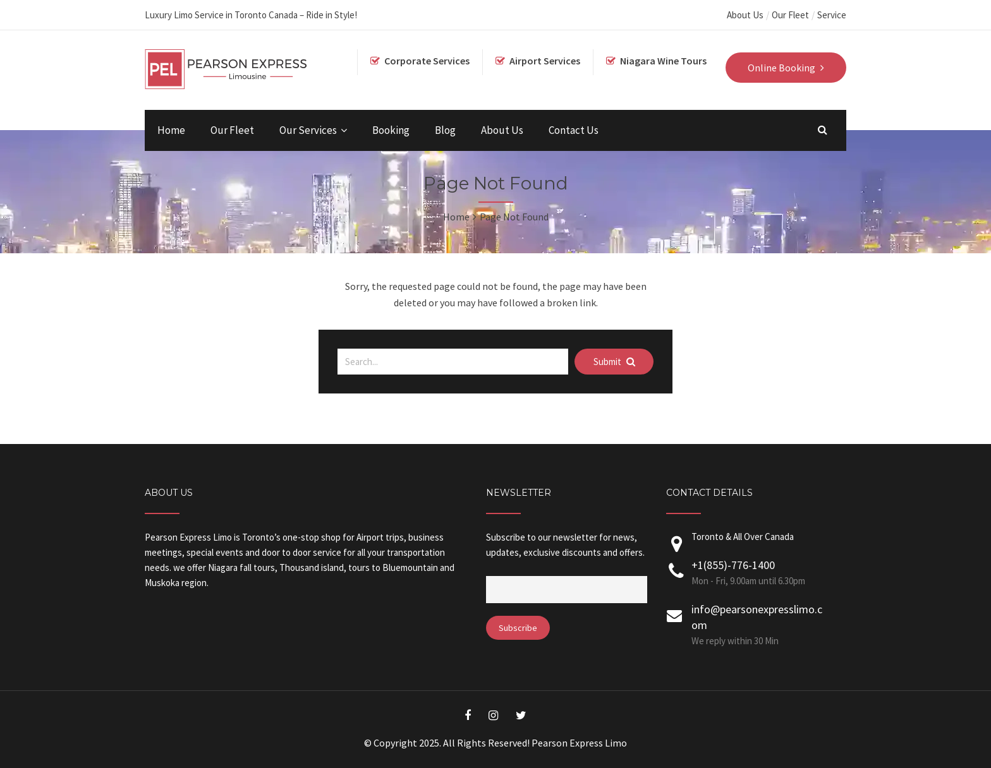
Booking (391, 130)
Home (171, 130)
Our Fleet (790, 15)
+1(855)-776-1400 (733, 565)
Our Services (308, 130)
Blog (445, 130)
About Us (745, 15)
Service (831, 15)
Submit (614, 362)
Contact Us (574, 130)
